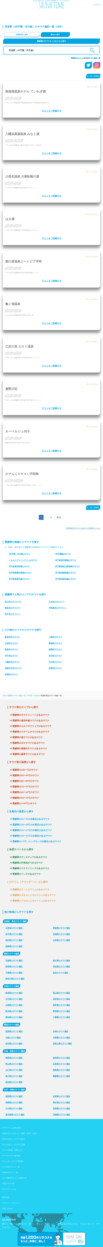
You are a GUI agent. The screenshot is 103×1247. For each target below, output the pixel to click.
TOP (4, 695)
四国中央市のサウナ (13, 668)
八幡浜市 (18, 141)
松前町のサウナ (55, 668)
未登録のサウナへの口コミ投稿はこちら (83, 528)
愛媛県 (9, 98)
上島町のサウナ (55, 637)
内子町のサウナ (55, 662)
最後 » (59, 517)
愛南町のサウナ (55, 643)
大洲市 (17, 183)
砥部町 (17, 98)
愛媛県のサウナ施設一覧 (17, 695)
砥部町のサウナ (55, 649)
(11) (57, 601)
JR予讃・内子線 (33, 695)
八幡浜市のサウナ (12, 662)
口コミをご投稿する (51, 110)
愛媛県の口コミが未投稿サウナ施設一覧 (85, 58)
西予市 (17, 226)
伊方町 (17, 311)
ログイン (97, 4)
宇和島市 (18, 481)
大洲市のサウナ (11, 643)
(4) (57, 608)
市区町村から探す (22, 34)
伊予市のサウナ (11, 655)
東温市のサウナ (11, 649)
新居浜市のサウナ (12, 637)
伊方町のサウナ (55, 655)
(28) (13, 601)
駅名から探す (55, 34)
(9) (12, 608)
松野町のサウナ (11, 674)
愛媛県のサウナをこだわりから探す (51, 41)
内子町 (17, 438)
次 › (51, 517)
